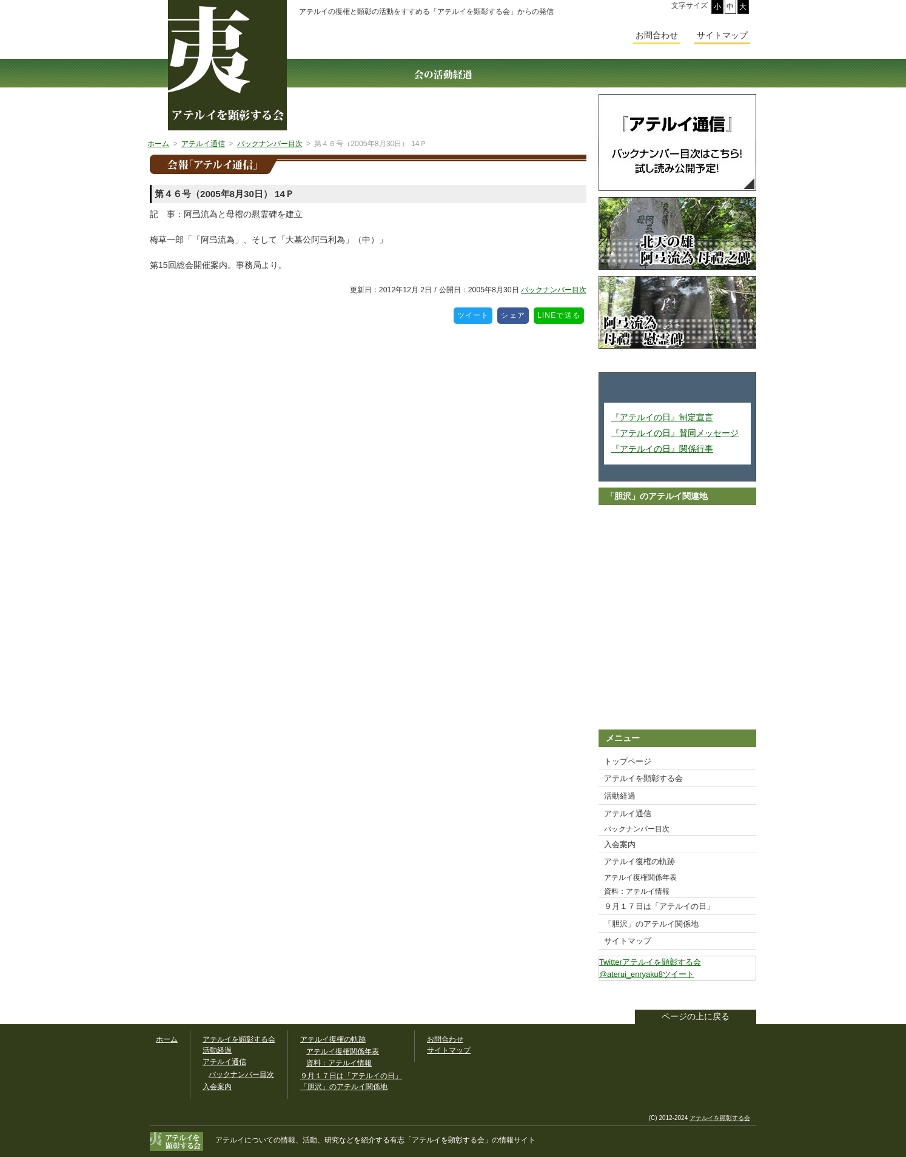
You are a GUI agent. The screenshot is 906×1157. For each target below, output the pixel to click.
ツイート (475, 313)
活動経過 (620, 795)
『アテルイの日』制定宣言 (662, 417)
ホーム (167, 1039)
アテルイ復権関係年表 (640, 877)
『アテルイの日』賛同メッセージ (675, 433)
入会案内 (620, 844)
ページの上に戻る (696, 1016)
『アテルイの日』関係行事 (662, 449)
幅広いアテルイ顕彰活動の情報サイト (227, 65)
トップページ (627, 761)
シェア (515, 313)
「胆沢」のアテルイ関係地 (651, 923)
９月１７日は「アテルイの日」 (659, 906)
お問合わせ (657, 35)
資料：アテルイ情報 (636, 891)
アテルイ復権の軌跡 (639, 861)
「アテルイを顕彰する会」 (441, 1140)
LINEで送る (560, 313)
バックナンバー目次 (553, 290)
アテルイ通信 (627, 813)
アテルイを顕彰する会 (643, 778)
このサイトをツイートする (746, 996)
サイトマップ (627, 940)
